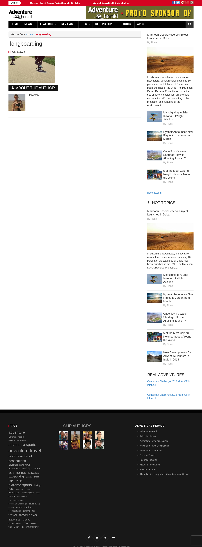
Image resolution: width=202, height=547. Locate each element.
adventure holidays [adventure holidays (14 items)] (17, 437)
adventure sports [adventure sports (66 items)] (22, 441)
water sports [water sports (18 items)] (32, 523)
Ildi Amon (34, 95)
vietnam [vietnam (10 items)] (33, 520)
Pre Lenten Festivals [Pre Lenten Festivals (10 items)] (16, 497)
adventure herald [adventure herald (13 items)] (16, 433)
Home (15, 25)
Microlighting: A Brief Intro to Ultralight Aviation (115, 3)
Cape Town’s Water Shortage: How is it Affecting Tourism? (175, 154)
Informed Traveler (148, 456)
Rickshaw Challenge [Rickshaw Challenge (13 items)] (17, 500)
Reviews (67, 25)
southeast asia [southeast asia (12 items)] (14, 507)
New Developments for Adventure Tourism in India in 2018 (177, 353)
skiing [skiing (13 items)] (11, 504)
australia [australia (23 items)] (21, 469)
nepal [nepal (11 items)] (38, 489)
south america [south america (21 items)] (23, 503)
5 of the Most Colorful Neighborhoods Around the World (177, 173)
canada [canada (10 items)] (29, 473)
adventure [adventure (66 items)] (16, 429)
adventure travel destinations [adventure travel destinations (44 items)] (20, 455)
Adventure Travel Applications (154, 437)
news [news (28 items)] (11, 492)
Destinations (105, 25)
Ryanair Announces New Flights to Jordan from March (176, 135)
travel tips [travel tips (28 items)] (14, 515)
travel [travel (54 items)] (12, 511)
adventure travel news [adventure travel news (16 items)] (19, 461)
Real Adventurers (148, 466)
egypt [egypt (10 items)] (10, 477)
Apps (141, 25)
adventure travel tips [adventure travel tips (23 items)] (20, 464)
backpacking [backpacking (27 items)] (16, 472)
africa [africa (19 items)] (37, 464)
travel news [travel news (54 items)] (28, 511)
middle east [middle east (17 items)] (14, 489)
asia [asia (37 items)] (11, 469)
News (28, 25)
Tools (127, 25)
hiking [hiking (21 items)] (37, 481)
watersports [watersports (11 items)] (19, 523)
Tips (84, 25)
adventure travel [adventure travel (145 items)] (24, 446)
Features (47, 25)
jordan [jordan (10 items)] (28, 486)
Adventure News (148, 432)
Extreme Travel (147, 451)
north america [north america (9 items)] (22, 493)
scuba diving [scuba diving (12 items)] (34, 500)
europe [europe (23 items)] (19, 476)
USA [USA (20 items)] (25, 519)
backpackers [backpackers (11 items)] (33, 469)
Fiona (154, 42)
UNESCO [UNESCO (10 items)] (26, 516)
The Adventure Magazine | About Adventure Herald (164, 470)
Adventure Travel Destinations (154, 442)
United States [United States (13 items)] (14, 520)
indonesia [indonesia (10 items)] (19, 486)
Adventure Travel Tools (151, 447)
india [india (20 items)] (11, 485)
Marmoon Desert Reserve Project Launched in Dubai (55, 3)
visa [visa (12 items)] (10, 523)
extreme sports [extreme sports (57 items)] (20, 481)
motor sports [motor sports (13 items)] (28, 489)
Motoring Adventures (150, 461)
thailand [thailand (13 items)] (26, 507)
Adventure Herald (148, 428)
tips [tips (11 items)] (33, 507)
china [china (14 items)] (36, 473)
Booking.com (154, 191)
